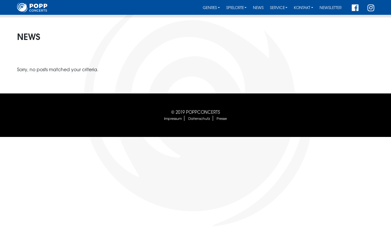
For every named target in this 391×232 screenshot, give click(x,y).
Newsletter (330, 7)
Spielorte (235, 7)
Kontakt (302, 7)
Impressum (173, 118)
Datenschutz (199, 118)
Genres (210, 7)
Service (277, 7)
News (258, 7)
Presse (222, 118)
